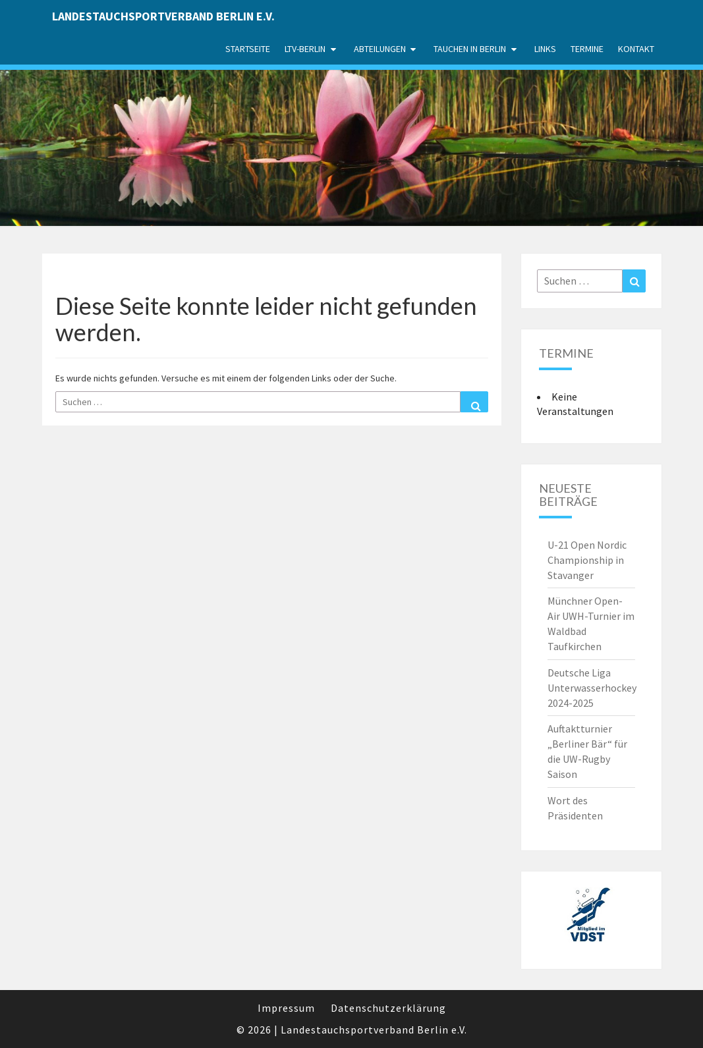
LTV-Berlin (305, 49)
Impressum (286, 1007)
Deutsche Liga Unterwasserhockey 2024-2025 (592, 687)
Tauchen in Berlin (470, 49)
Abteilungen (380, 49)
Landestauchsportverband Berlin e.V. (163, 16)
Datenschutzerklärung (388, 1007)
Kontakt (636, 49)
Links (545, 49)
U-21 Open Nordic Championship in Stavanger (587, 560)
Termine (587, 49)
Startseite (247, 49)
